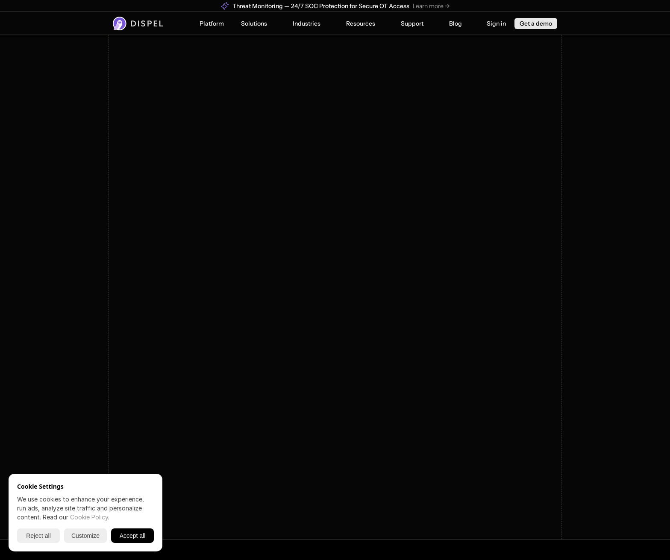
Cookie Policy (89, 517)
